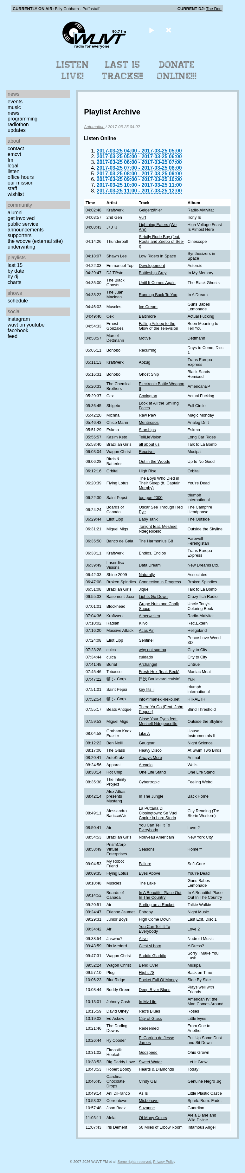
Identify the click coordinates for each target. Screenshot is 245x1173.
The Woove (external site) (35, 241)
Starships (147, 429)
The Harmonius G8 (156, 541)
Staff (12, 188)
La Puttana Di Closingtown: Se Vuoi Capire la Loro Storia (158, 813)
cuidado (146, 657)
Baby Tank (148, 519)
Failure (145, 863)
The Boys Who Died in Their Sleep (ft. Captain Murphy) (160, 483)
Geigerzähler (150, 210)
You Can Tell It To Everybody (154, 827)
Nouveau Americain (156, 837)
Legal (13, 165)
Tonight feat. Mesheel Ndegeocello (158, 529)
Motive (145, 338)
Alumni (15, 212)
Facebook (18, 330)
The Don (214, 8)
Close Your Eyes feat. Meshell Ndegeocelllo (158, 721)
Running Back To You (158, 294)
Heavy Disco (150, 750)
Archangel (148, 664)
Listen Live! (72, 70)
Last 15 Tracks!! (122, 70)
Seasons (147, 849)
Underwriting (21, 247)
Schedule (18, 300)
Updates (17, 130)
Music (14, 107)
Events (15, 101)
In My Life (147, 1001)
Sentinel (146, 640)
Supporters (20, 235)
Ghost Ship (149, 374)
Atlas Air (146, 630)
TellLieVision (150, 437)
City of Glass (150, 1018)
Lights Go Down (153, 596)
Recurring (147, 350)
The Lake (147, 883)
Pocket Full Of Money (158, 979)
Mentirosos (149, 422)
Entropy (146, 912)
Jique (144, 589)
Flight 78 (146, 972)
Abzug (144, 362)
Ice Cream (148, 306)
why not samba (152, 649)
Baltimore (147, 316)
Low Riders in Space (157, 256)
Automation (94, 126)
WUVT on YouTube (26, 324)
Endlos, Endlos (152, 553)
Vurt (142, 217)
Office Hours (21, 177)
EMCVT (14, 154)
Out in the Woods (154, 461)
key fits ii (146, 689)
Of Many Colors (153, 1117)
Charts (15, 282)
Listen (13, 171)
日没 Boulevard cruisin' (159, 679)
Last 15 (15, 265)
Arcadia (145, 764)
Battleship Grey (153, 272)
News (13, 113)
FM (10, 160)
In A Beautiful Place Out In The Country (160, 895)
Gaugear (147, 743)
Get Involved (21, 218)
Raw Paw (147, 415)
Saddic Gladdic (152, 955)
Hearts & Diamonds (156, 1069)
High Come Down (155, 919)
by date (16, 271)
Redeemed (149, 1028)
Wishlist (16, 194)
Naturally (147, 574)
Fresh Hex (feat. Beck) (159, 671)
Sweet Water (150, 1062)
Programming (22, 118)
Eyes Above (149, 873)
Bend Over (148, 965)
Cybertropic (149, 782)
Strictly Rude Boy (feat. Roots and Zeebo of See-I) (161, 241)
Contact (16, 148)
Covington (148, 395)
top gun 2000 (151, 497)
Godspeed (148, 1052)
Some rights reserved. (135, 1161)
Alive (143, 938)
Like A (144, 733)
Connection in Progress (160, 582)
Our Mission (21, 182)
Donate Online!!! (177, 70)
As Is (143, 1093)
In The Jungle (151, 796)
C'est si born (150, 945)
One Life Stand (152, 772)
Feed (12, 336)
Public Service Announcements (26, 226)
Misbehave (148, 1100)
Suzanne (147, 1107)
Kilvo (143, 623)
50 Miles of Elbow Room (161, 1127)
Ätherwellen (149, 615)
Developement (152, 265)
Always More (150, 757)
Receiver (147, 451)
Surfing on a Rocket (156, 904)
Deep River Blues (155, 989)
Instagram (19, 319)
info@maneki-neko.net (159, 699)
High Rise (147, 471)
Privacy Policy (164, 1161)
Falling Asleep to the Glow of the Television (158, 326)
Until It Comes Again (157, 282)
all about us (149, 444)
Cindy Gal (148, 1081)
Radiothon (18, 124)
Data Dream (150, 565)
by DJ (13, 276)
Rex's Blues (149, 1011)
